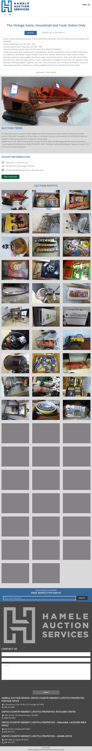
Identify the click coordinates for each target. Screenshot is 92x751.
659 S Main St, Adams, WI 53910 (15, 740)
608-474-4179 (8, 742)
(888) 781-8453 (9, 718)
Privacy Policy (46, 748)
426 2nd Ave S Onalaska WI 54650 (16, 729)
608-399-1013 (8, 732)
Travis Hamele (50, 72)
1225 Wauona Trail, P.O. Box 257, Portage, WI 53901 (23, 704)
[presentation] (17, 686)
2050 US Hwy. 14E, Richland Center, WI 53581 (20, 715)
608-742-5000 (8, 707)
